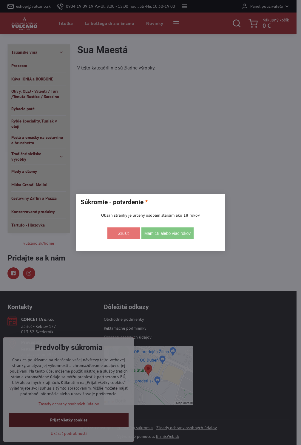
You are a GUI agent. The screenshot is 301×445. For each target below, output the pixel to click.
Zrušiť (123, 233)
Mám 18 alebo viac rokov (167, 233)
